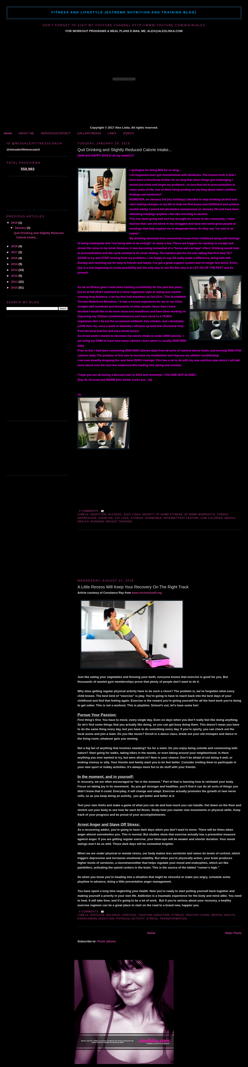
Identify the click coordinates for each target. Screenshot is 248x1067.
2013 (15, 270)
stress (152, 918)
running (97, 521)
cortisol (129, 915)
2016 (15, 258)
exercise (105, 518)
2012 (15, 275)
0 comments (88, 511)
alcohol (115, 514)
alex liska (132, 514)
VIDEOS (128, 133)
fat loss (122, 518)
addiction (98, 514)
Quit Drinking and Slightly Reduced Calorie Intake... (125, 149)
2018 (15, 246)
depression (87, 518)
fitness (137, 518)
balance (113, 915)
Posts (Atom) (106, 941)
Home (8, 133)
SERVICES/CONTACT (56, 133)
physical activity (130, 918)
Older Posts (233, 933)
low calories (212, 518)
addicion (97, 915)
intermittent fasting (181, 518)
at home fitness (169, 514)
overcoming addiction (96, 918)
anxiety (148, 514)
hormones (153, 518)
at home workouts (199, 514)
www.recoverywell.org (147, 592)
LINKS (112, 133)
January (21, 227)
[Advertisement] (101, 554)
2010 (15, 287)
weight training (119, 521)
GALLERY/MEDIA (89, 133)
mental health (223, 915)
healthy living (198, 915)
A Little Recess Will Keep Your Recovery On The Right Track (133, 587)
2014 (15, 264)
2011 (15, 281)
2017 (15, 252)
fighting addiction (154, 915)
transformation (173, 918)
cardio (222, 514)
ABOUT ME (26, 133)
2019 (15, 222)
